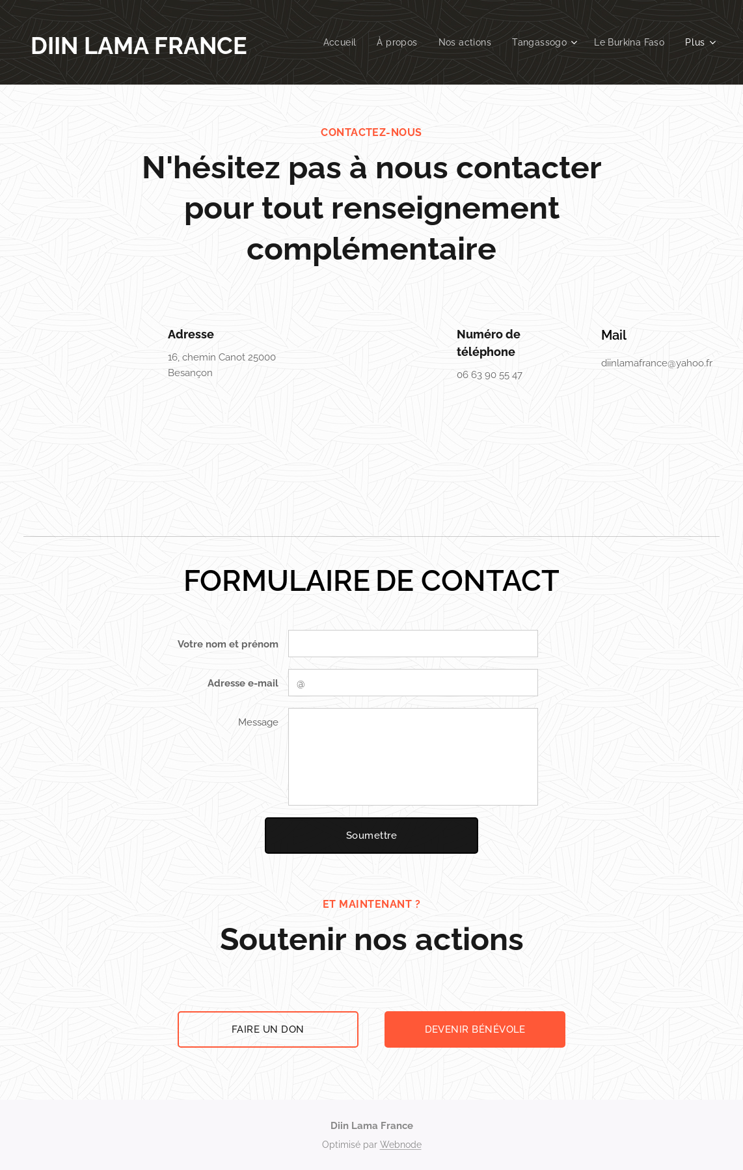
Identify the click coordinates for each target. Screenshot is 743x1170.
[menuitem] (334, 42)
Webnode (401, 1144)
